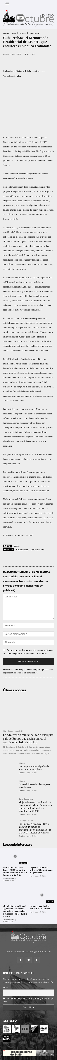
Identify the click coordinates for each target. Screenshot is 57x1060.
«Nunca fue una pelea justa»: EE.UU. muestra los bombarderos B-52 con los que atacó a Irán (15, 844)
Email (6, 960)
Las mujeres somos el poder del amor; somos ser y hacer (34, 740)
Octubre (17, 76)
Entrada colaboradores (23, 1048)
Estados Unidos (34, 33)
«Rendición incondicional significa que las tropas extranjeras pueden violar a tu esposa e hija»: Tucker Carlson (15, 884)
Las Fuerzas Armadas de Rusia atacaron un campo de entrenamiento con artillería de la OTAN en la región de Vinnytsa (35, 801)
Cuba (14, 33)
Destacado (22, 33)
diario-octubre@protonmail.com (35, 924)
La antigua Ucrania (26, 793)
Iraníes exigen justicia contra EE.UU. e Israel (40, 880)
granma (16, 519)
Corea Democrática (26, 772)
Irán (4, 704)
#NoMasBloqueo (22, 522)
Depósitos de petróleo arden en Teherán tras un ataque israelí (41, 843)
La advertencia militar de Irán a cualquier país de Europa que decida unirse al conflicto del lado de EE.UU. (28, 711)
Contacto (39, 1048)
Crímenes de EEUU (38, 522)
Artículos (6, 33)
